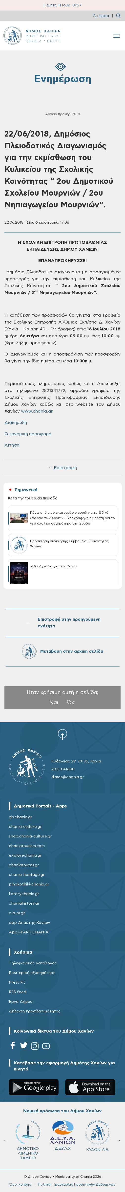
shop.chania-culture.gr (30, 836)
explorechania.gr (25, 855)
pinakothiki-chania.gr (29, 884)
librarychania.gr (24, 894)
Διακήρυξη (15, 422)
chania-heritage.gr (27, 875)
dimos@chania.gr (67, 777)
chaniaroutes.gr (24, 865)
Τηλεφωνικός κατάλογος (33, 963)
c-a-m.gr (17, 913)
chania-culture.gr (25, 827)
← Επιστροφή (62, 468)
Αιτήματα (101, 16)
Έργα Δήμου (20, 1002)
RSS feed (17, 992)
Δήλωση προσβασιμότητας (35, 1011)
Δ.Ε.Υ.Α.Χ (62, 1135)
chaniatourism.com (27, 846)
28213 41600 (63, 769)
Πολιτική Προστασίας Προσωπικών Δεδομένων (77, 1184)
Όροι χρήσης (20, 1184)
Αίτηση (11, 445)
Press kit (17, 982)
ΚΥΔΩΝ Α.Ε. (97, 1136)
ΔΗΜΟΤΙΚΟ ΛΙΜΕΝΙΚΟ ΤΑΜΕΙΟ (28, 1140)
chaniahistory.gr (24, 903)
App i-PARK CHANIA (28, 932)
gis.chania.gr (20, 817)
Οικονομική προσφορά (28, 434)
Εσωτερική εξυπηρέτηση (32, 973)
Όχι (71, 702)
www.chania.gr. (37, 411)
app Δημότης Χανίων (29, 923)
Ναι (53, 702)
